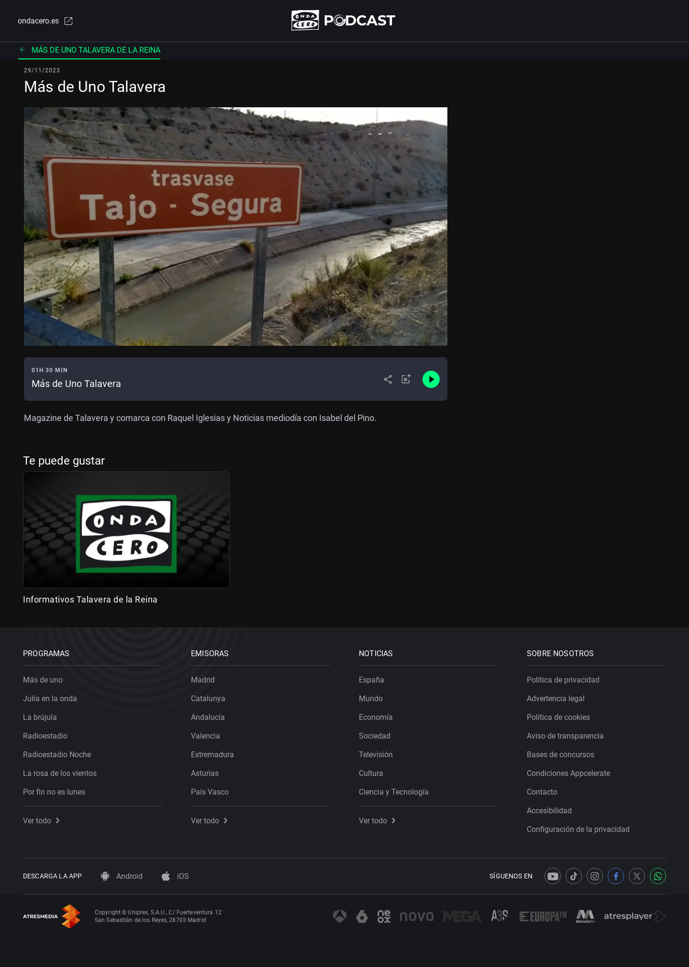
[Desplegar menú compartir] (388, 379)
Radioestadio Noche (57, 754)
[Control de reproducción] (431, 379)
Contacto (542, 791)
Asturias (205, 773)
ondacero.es (46, 21)
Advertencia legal (556, 698)
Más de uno (43, 679)
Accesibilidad (549, 810)
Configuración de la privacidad (578, 829)
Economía (376, 717)
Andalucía (208, 717)
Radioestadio (45, 735)
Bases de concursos (560, 754)
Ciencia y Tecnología (394, 791)
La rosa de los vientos (60, 773)
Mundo (371, 698)
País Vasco (210, 791)
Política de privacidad (563, 679)
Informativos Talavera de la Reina (90, 599)
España (371, 679)
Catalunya (208, 698)
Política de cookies (558, 717)
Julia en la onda (50, 698)
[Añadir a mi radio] (406, 379)
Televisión (376, 754)
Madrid (203, 679)
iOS (175, 876)
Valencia (205, 735)
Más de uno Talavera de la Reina (89, 50)
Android (122, 876)
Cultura (371, 773)
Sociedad (374, 735)
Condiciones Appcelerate (568, 773)
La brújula (40, 717)
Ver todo (41, 820)
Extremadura (212, 754)
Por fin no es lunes (54, 791)
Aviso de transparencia (565, 735)
